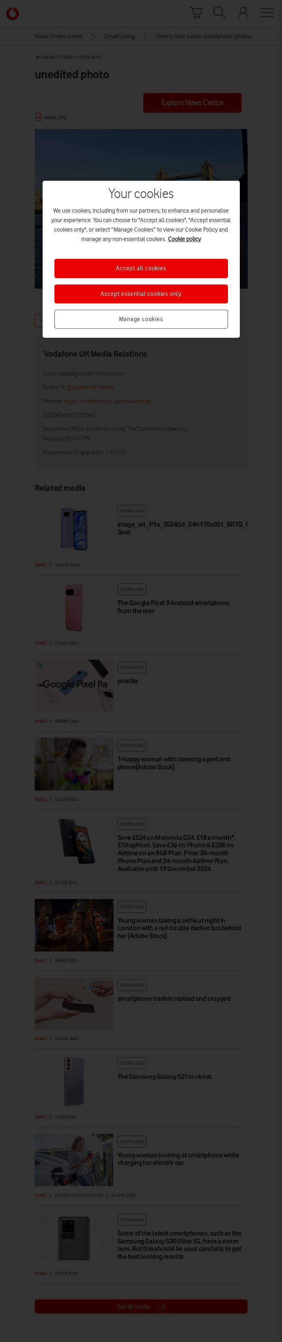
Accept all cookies (141, 268)
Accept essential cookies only (141, 293)
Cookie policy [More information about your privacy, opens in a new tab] (184, 239)
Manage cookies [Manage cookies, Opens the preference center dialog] (140, 319)
